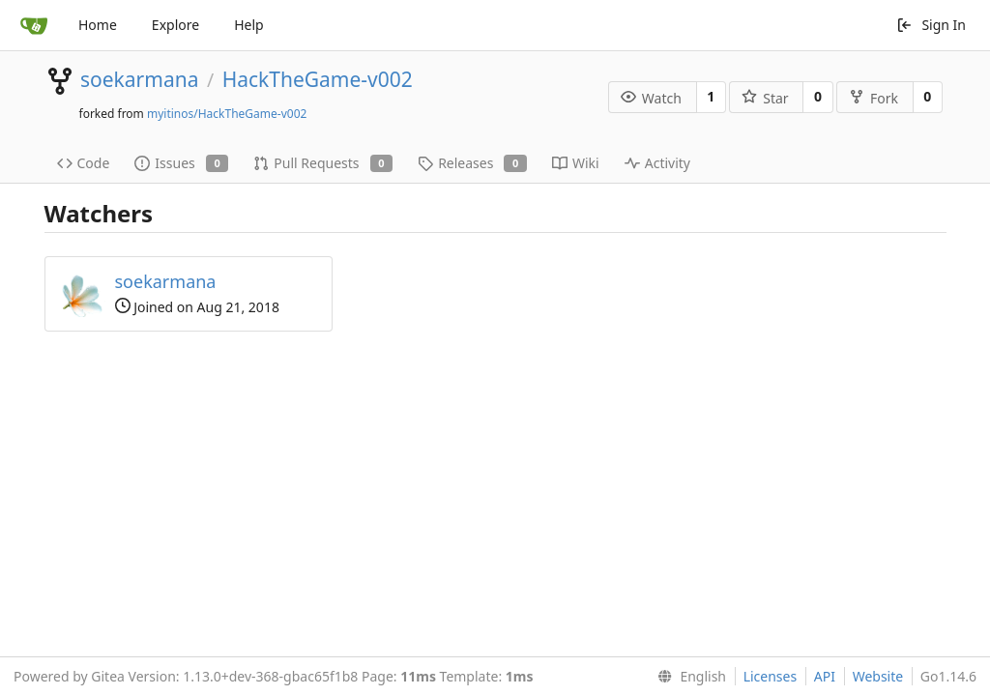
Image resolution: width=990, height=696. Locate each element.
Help (249, 24)
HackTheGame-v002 (317, 79)
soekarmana (139, 79)
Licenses (770, 676)
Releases (472, 163)
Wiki (575, 163)
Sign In (931, 24)
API (824, 676)
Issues (181, 163)
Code (83, 163)
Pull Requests (323, 163)
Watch (651, 98)
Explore (175, 24)
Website (878, 676)
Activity (657, 163)
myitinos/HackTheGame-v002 (226, 113)
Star (765, 98)
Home (97, 24)
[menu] (688, 676)
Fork (873, 98)
